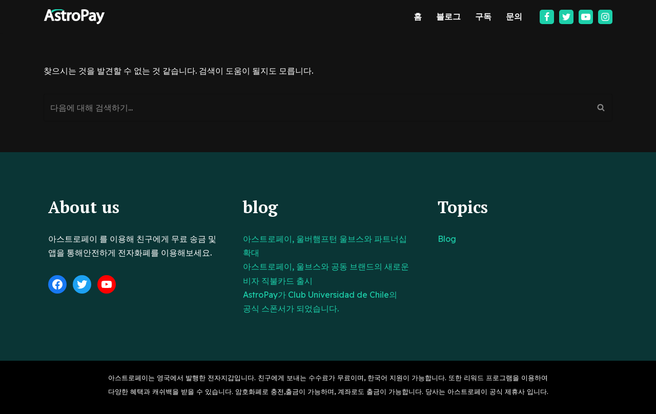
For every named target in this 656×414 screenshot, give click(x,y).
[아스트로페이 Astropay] (74, 16)
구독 (483, 16)
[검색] (316, 107)
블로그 (448, 16)
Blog (447, 239)
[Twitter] (566, 17)
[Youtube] (586, 17)
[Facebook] (547, 17)
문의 (514, 16)
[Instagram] (605, 17)
